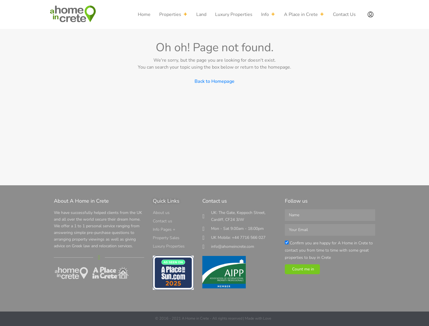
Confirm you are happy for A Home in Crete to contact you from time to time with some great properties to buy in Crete (329, 250)
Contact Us (344, 14)
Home (144, 14)
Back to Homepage (214, 81)
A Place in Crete (304, 14)
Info (268, 14)
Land (201, 14)
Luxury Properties (233, 14)
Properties (173, 14)
